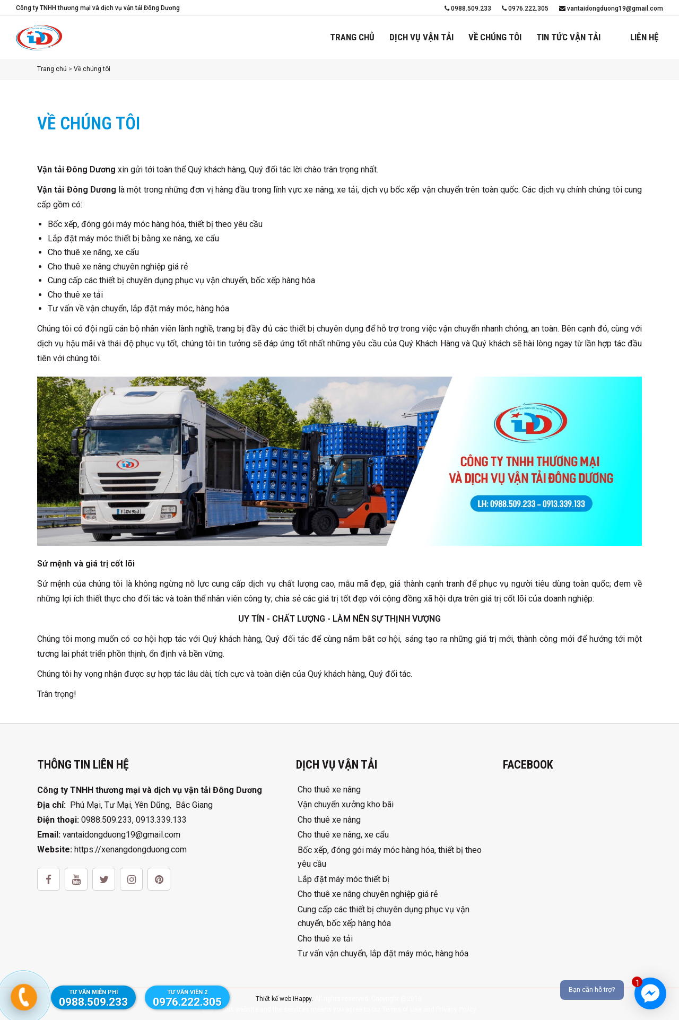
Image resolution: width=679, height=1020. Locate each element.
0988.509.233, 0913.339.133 (134, 820)
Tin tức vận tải (568, 37)
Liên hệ (644, 37)
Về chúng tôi (494, 37)
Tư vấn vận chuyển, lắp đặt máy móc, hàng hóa (383, 953)
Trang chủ (352, 37)
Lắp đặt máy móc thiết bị (343, 879)
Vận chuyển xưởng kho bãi (346, 804)
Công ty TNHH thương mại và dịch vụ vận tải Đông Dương (98, 8)
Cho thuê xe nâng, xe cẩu (343, 835)
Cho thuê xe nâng (329, 789)
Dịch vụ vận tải (421, 37)
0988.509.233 (468, 8)
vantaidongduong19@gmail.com (611, 8)
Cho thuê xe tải (325, 939)
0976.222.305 (525, 8)
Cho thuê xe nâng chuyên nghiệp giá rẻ (368, 894)
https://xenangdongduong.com (130, 849)
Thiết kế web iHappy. (284, 998)
